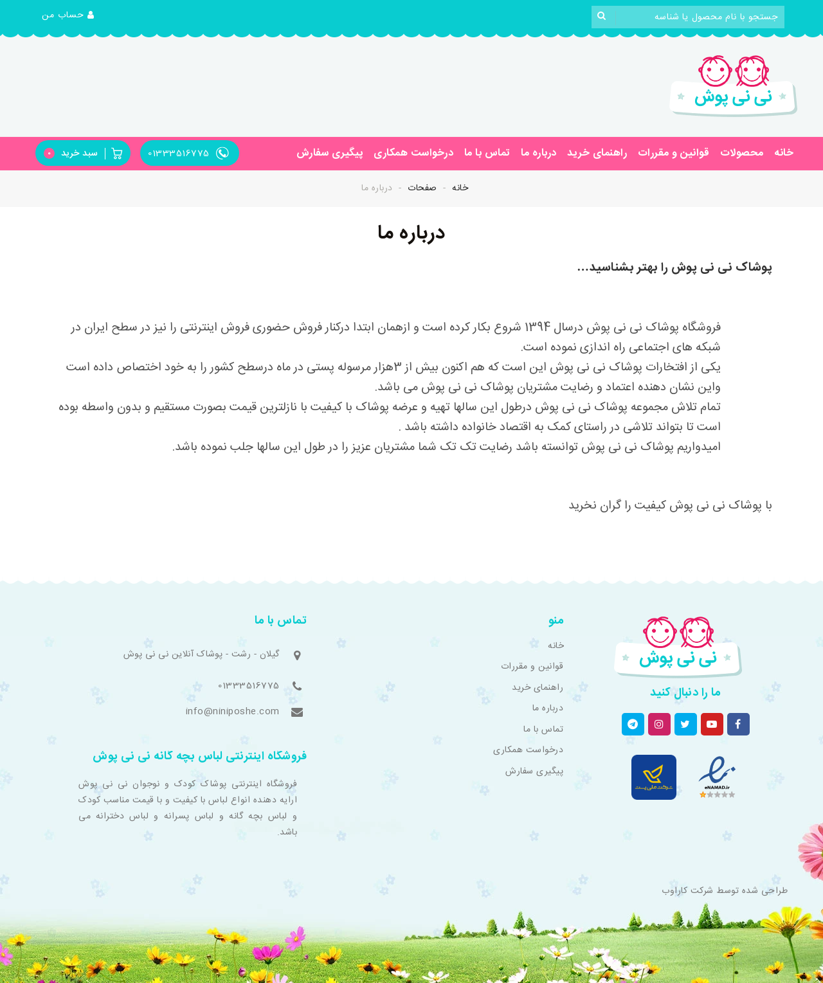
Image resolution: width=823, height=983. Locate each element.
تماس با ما (487, 153)
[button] (68, 16)
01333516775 (249, 686)
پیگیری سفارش (329, 153)
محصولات (742, 153)
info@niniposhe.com (233, 711)
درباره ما (539, 153)
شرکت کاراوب (688, 891)
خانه (783, 153)
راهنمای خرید (597, 153)
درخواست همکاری (413, 153)
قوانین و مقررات (674, 153)
